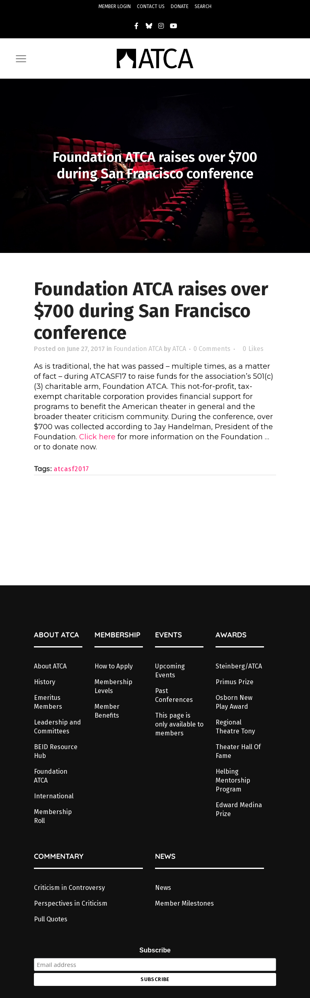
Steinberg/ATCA (239, 666)
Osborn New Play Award (234, 702)
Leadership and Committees (57, 726)
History (44, 682)
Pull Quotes (50, 919)
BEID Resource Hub (56, 751)
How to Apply (113, 666)
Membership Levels (113, 686)
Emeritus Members (48, 702)
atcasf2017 (71, 469)
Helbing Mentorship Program (233, 780)
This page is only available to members (179, 724)
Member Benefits (106, 711)
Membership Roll (53, 816)
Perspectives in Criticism (70, 903)
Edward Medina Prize (239, 809)
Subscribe (154, 950)
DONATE (180, 6)
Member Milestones (184, 903)
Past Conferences (174, 695)
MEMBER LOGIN (114, 6)
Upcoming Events (170, 670)
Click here (98, 436)
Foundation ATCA (137, 349)
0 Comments (211, 349)
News (163, 888)
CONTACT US (151, 6)
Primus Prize (234, 682)
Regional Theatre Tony (235, 726)
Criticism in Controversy (69, 888)
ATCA (179, 349)
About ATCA (50, 666)
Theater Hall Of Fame (238, 751)
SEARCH (203, 6)
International (53, 796)
